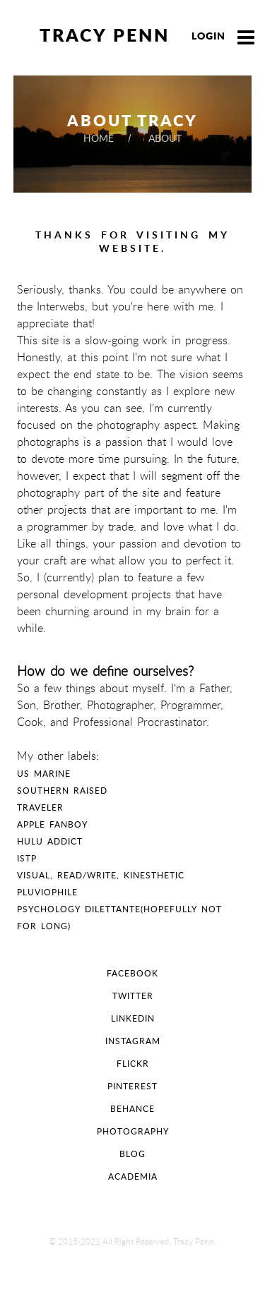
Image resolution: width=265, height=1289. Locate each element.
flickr (133, 1064)
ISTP (27, 858)
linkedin (133, 1018)
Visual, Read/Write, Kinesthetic (100, 875)
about (165, 138)
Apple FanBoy (52, 824)
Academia (133, 1176)
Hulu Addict (50, 841)
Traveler (40, 807)
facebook (132, 973)
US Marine (44, 774)
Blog (132, 1154)
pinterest (132, 1086)
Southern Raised (62, 791)
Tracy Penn (105, 34)
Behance (132, 1109)
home (100, 138)
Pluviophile (47, 892)
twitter (132, 996)
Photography (133, 1131)
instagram (132, 1041)
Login (208, 35)
